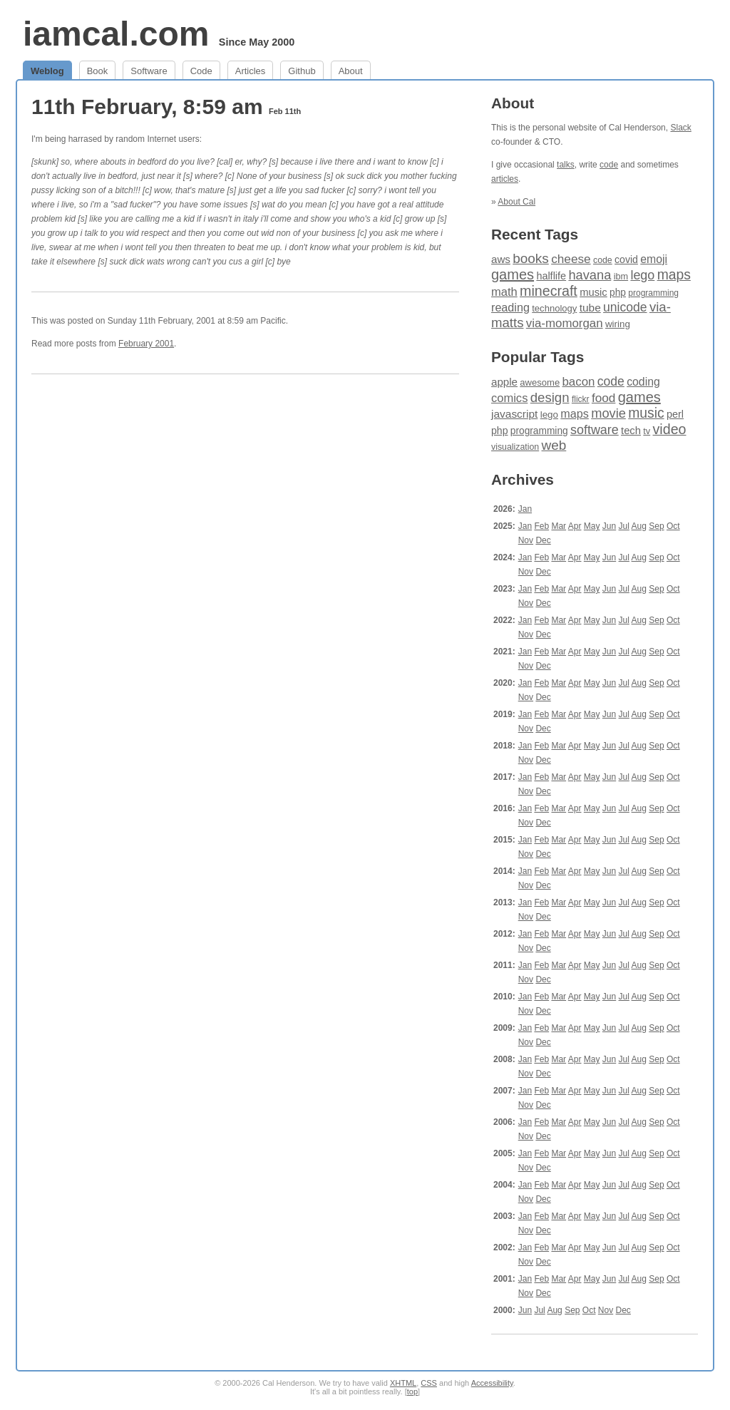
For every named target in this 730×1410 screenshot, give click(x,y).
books (531, 258)
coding (643, 382)
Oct (673, 526)
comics (509, 398)
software (594, 430)
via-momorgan (564, 323)
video (670, 429)
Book (97, 71)
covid (626, 259)
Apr (575, 526)
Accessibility (492, 1383)
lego (642, 275)
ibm (621, 277)
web (554, 445)
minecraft (548, 291)
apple (504, 382)
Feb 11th (285, 111)
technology (554, 308)
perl (675, 414)
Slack (680, 128)
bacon (578, 381)
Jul (624, 526)
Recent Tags (534, 234)
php (618, 292)
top (412, 1391)
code (609, 165)
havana (589, 274)
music (593, 292)
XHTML (403, 1383)
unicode (625, 307)
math (504, 292)
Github (301, 71)
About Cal (516, 202)
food (603, 398)
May (592, 526)
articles (504, 179)
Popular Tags (537, 357)
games (512, 274)
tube (590, 308)
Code (201, 71)
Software (148, 71)
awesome (540, 382)
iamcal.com (116, 34)
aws (500, 259)
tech (631, 430)
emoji (653, 259)
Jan (525, 509)
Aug (639, 526)
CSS (429, 1383)
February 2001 (146, 344)
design (550, 397)
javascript (514, 414)
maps (674, 274)
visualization (515, 447)
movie (608, 413)
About (351, 71)
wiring (617, 324)
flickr (581, 399)
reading (510, 307)
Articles (250, 71)
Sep (656, 526)
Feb (541, 526)
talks (566, 165)
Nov (525, 540)
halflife (551, 276)
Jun (609, 526)
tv (646, 431)
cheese (570, 259)
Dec (542, 540)
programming (653, 293)
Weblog (47, 71)
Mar (558, 526)
